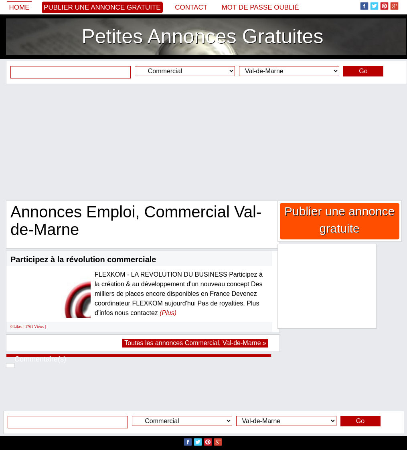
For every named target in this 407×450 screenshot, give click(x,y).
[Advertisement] (203, 142)
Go (363, 71)
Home (19, 7)
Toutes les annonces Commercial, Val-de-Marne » (195, 343)
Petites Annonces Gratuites (202, 36)
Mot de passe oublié (260, 7)
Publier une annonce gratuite (102, 7)
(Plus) (168, 312)
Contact (191, 7)
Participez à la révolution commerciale (83, 259)
